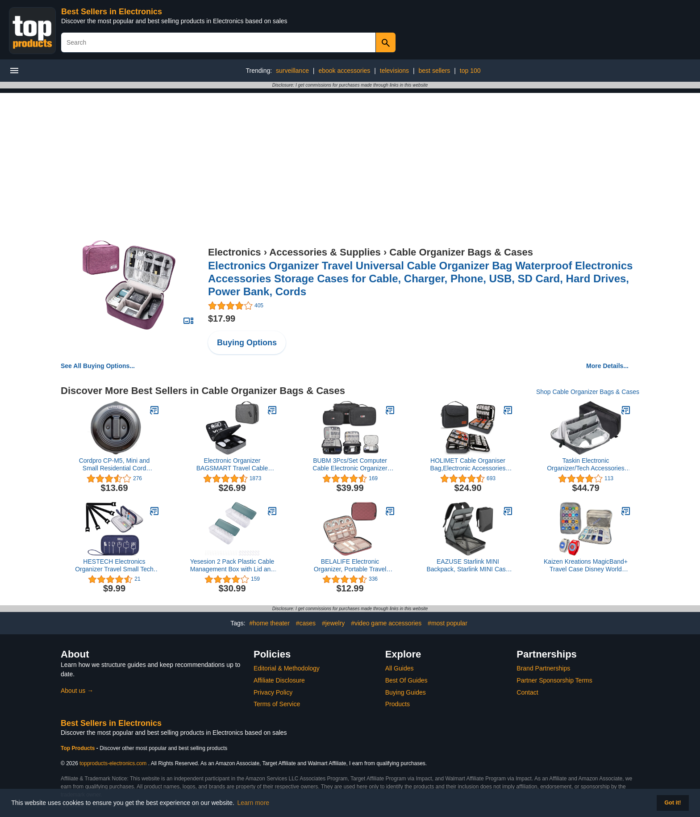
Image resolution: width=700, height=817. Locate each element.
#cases (306, 623)
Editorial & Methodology (287, 668)
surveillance (292, 70)
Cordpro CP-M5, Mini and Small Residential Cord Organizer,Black (114, 464)
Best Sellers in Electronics (111, 11)
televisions (394, 70)
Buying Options (247, 342)
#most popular (447, 623)
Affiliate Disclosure (279, 680)
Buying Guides (405, 692)
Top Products (78, 748)
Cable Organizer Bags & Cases (461, 252)
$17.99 (221, 318)
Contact (527, 692)
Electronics (234, 252)
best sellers (434, 70)
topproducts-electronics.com (112, 763)
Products (397, 704)
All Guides (399, 668)
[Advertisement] (350, 155)
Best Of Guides (406, 680)
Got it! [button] (672, 803)
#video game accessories (386, 623)
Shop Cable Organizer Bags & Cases (587, 391)
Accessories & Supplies (324, 252)
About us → (77, 690)
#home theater (270, 623)
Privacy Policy (273, 692)
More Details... (607, 365)
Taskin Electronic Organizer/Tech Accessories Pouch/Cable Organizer (586, 464)
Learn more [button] (254, 802)
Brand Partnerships (543, 668)
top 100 (470, 70)
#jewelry (333, 623)
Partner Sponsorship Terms (554, 680)
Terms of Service (277, 704)
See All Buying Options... (98, 365)
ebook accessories (344, 70)
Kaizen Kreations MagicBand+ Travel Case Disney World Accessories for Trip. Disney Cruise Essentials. (586, 565)
